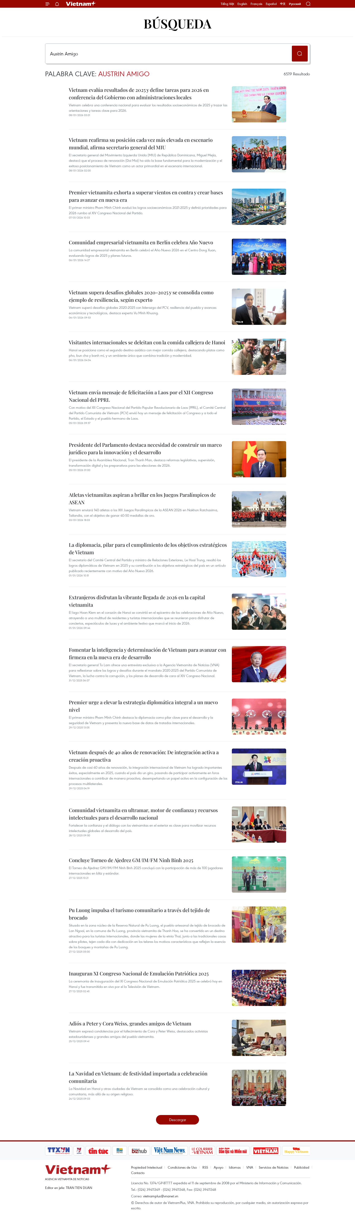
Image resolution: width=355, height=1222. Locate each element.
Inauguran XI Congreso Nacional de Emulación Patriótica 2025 (139, 973)
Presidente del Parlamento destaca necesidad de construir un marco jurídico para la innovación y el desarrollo (145, 448)
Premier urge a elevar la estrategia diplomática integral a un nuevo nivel (143, 706)
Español (271, 4)
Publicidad (301, 1167)
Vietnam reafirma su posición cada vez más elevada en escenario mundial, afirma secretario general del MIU (141, 143)
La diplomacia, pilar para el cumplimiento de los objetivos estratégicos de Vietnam (148, 548)
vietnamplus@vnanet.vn (160, 1196)
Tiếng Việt (227, 4)
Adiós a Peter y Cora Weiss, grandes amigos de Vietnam (130, 1023)
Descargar (177, 1119)
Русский (295, 4)
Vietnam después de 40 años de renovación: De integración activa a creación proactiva (144, 756)
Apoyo (218, 1167)
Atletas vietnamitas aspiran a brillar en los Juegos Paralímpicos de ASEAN (142, 498)
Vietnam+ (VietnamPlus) (81, 3)
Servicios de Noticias (273, 1167)
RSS (205, 1167)
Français (256, 4)
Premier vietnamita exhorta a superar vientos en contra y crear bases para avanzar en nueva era (146, 196)
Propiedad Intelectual (146, 1167)
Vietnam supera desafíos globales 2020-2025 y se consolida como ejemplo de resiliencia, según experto (141, 296)
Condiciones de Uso (182, 1167)
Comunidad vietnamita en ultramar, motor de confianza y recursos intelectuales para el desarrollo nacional (143, 814)
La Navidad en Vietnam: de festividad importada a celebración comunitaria (138, 1077)
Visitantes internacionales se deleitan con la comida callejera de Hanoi (147, 342)
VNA (249, 1167)
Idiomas (235, 1167)
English (242, 4)
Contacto (137, 1172)
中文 (282, 3)
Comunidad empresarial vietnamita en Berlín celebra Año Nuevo (141, 242)
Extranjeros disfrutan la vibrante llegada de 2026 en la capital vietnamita (137, 601)
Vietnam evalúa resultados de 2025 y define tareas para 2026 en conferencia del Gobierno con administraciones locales (139, 93)
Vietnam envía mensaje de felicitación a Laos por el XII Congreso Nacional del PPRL (141, 396)
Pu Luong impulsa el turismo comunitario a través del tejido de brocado (139, 914)
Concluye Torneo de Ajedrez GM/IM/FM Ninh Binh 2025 (131, 860)
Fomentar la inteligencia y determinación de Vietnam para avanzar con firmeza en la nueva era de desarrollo (147, 653)
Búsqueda (177, 23)
